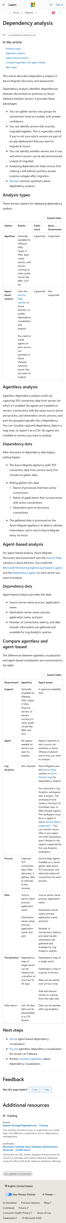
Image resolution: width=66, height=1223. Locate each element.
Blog (46, 1202)
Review (14, 181)
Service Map (54, 558)
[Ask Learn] (53, 13)
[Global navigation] (3, 5)
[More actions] (60, 13)
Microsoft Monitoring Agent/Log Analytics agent (32, 567)
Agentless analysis (15, 53)
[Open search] (50, 5)
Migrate (29, 12)
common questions (31, 1059)
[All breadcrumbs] (6, 13)
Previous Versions (30, 1202)
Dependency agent (24, 572)
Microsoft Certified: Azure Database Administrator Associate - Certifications (30, 1148)
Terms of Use (44, 1212)
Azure (16, 12)
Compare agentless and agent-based (25, 62)
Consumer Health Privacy (16, 1212)
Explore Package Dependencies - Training (25, 1125)
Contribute (8, 1208)
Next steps (11, 67)
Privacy (22, 1208)
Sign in (59, 4)
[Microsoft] (33, 4)
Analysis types (13, 48)
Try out (14, 1049)
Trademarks (9, 1218)
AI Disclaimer (10, 1202)
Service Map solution (22, 298)
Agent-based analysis (17, 57)
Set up (13, 1039)
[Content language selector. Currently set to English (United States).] (19, 1186)
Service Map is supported (50, 823)
